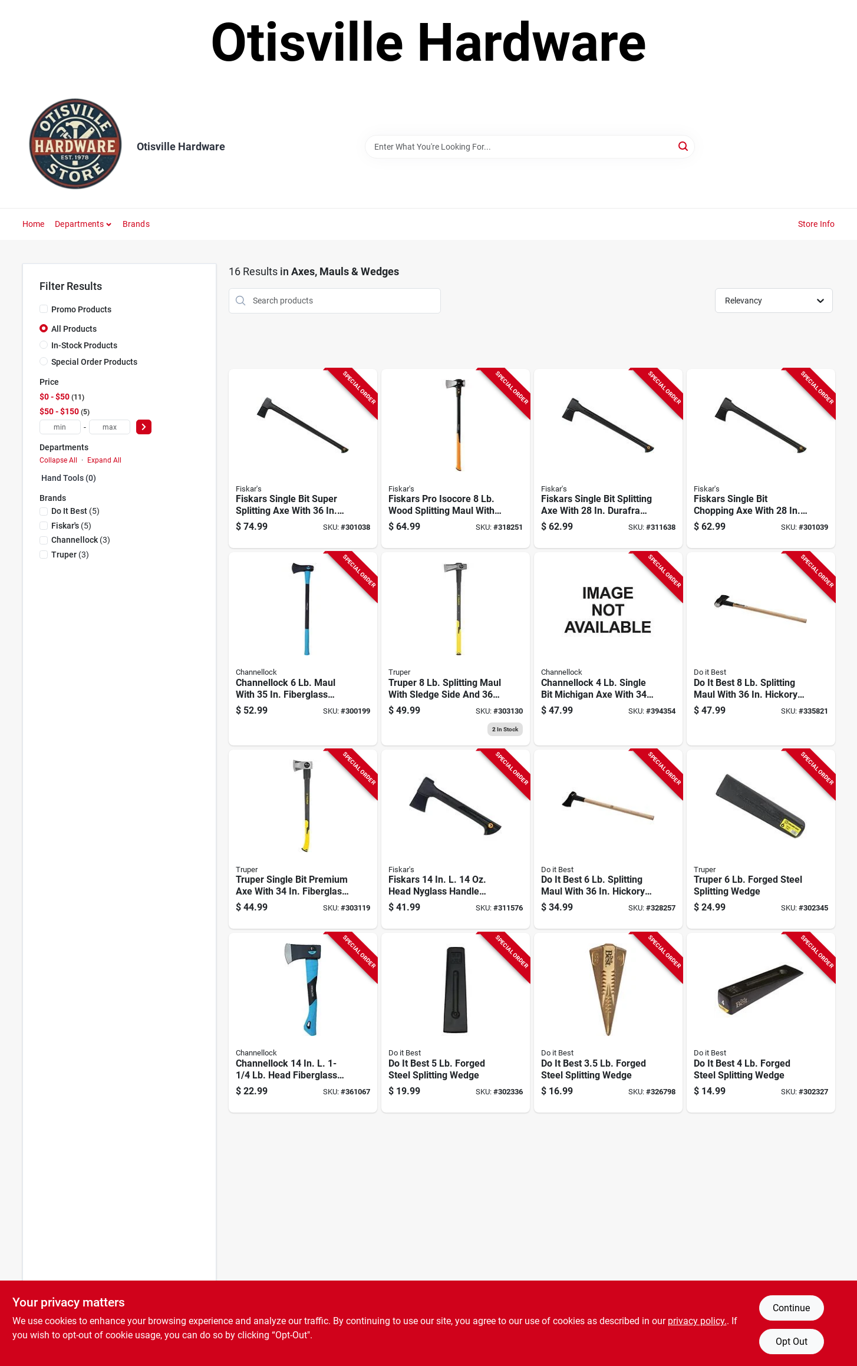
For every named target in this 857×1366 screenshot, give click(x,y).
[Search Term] (530, 147)
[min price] (60, 427)
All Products (74, 329)
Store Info (816, 224)
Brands (136, 224)
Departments (79, 224)
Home (33, 224)
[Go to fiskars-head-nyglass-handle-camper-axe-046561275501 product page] (455, 839)
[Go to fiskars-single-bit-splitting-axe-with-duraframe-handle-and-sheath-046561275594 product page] (608, 459)
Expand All (104, 460)
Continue (791, 1308)
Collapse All (58, 460)
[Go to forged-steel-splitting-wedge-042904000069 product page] (761, 839)
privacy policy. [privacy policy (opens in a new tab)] (697, 1321)
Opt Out (791, 1341)
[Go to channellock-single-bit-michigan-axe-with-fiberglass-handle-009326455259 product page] (608, 648)
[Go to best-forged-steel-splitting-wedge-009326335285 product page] (608, 1023)
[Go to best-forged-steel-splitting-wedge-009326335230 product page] (455, 1023)
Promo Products (81, 309)
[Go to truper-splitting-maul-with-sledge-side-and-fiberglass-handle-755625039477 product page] (455, 648)
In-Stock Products (84, 345)
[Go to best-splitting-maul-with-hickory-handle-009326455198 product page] (761, 648)
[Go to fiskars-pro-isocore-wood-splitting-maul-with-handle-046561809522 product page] (455, 459)
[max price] (109, 427)
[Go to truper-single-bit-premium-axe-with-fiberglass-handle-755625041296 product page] (303, 839)
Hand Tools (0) (68, 478)
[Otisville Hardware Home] (75, 147)
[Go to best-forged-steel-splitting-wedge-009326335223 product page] (761, 1023)
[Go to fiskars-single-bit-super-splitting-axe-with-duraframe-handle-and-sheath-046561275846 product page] (303, 459)
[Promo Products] (43, 309)
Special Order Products (94, 362)
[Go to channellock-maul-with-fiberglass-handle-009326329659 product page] (303, 648)
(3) (80, 540)
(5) (75, 511)
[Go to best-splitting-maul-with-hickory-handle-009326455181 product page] (608, 839)
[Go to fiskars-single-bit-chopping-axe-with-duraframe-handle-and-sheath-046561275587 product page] (761, 459)
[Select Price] (143, 427)
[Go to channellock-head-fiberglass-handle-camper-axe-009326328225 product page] (303, 1023)
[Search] (684, 146)
